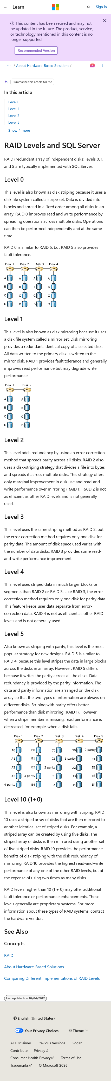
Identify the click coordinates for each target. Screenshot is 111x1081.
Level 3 (13, 122)
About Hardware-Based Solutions (42, 65)
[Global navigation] (5, 7)
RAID (8, 955)
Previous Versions (51, 1042)
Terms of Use (71, 1057)
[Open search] (88, 7)
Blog (75, 1042)
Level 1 (13, 108)
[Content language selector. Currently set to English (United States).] (34, 1018)
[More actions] (102, 65)
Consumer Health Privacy (30, 1057)
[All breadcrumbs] (8, 65)
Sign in (101, 6)
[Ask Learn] (93, 65)
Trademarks (19, 1065)
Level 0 (13, 101)
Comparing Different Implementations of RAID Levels (52, 978)
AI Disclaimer (20, 1042)
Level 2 (13, 115)
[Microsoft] (55, 7)
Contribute (19, 1050)
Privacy (39, 1050)
